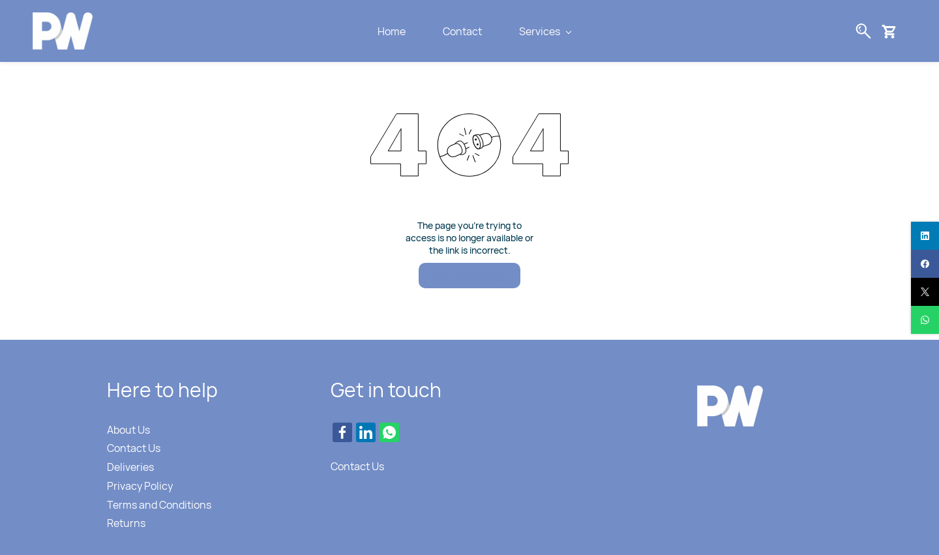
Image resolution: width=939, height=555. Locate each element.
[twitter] (925, 292)
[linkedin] (925, 236)
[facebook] (925, 264)
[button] (893, 31)
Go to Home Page (469, 275)
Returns (126, 523)
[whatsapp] (925, 320)
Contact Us (133, 448)
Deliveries (130, 467)
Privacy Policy (140, 486)
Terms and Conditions (159, 505)
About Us (128, 430)
